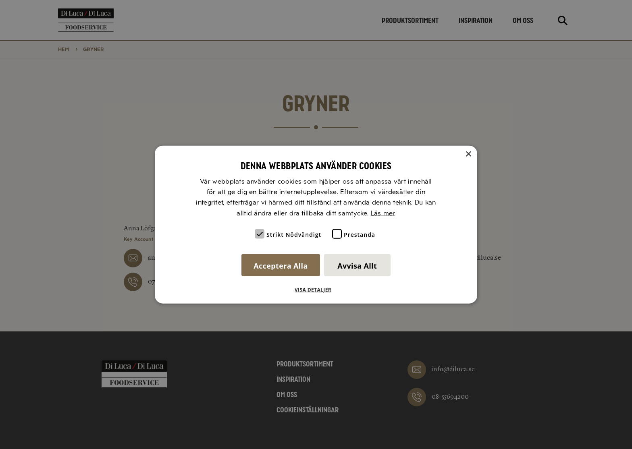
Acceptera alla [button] (281, 266)
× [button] (468, 154)
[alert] (316, 224)
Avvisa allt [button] (357, 266)
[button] (316, 290)
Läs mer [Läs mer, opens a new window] (383, 213)
